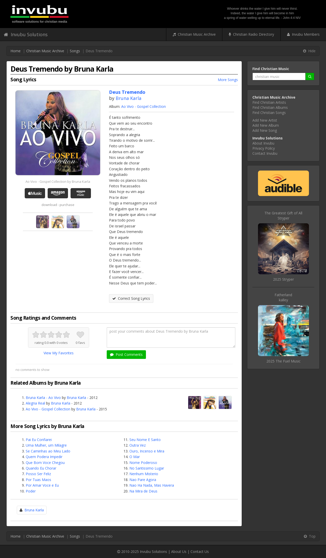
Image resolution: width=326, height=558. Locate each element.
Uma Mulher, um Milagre (46, 445)
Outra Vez (137, 445)
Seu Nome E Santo (145, 439)
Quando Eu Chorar (41, 468)
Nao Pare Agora (142, 479)
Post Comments (126, 354)
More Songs (228, 79)
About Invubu (263, 143)
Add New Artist (264, 120)
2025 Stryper (283, 279)
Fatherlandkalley (283, 297)
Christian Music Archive (194, 34)
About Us (178, 551)
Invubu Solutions (26, 34)
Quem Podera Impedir (44, 456)
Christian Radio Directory (251, 34)
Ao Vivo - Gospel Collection (143, 106)
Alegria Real (35, 403)
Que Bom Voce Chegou (45, 462)
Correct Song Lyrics (131, 298)
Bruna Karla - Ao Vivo (43, 397)
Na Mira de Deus (143, 491)
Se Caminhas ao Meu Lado (48, 451)
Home (15, 50)
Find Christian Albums (270, 107)
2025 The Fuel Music (283, 361)
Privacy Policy (263, 148)
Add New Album (265, 125)
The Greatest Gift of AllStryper (283, 215)
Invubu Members (303, 34)
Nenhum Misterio (143, 473)
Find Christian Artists (269, 102)
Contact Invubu (264, 153)
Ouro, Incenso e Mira (146, 451)
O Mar (134, 456)
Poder (31, 491)
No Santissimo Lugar (146, 468)
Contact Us (200, 551)
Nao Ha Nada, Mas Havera (151, 485)
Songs (75, 50)
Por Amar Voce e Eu (42, 485)
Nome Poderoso (143, 462)
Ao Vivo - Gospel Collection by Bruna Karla (57, 181)
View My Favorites (59, 353)
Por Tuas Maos (38, 479)
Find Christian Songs (269, 112)
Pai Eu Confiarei (39, 439)
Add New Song (264, 130)
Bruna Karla (128, 98)
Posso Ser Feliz (38, 473)
